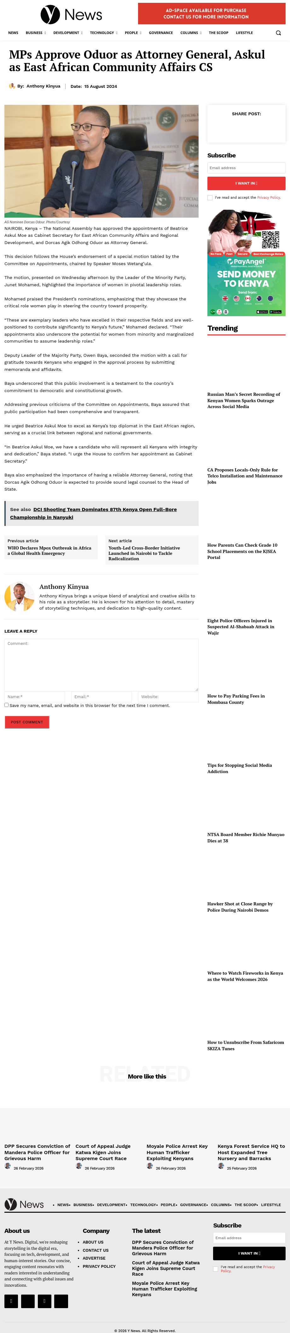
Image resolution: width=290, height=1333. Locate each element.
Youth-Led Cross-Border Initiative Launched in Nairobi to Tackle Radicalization (144, 553)
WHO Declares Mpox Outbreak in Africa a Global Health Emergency (49, 550)
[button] (278, 33)
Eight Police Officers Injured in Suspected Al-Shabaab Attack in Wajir (240, 624)
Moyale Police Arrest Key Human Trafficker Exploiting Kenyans (179, 1146)
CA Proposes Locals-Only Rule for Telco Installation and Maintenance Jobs (244, 473)
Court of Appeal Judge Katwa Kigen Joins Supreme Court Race (109, 1146)
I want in (247, 182)
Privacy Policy (268, 195)
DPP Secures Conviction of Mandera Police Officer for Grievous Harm (31, 1148)
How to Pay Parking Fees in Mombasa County (236, 697)
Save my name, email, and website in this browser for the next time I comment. (89, 705)
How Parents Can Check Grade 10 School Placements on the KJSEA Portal (242, 549)
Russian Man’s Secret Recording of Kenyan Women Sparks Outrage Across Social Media (243, 398)
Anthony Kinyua (43, 85)
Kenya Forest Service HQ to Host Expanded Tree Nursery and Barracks (250, 1148)
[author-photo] (8, 1162)
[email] (246, 168)
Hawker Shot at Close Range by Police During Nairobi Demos (240, 904)
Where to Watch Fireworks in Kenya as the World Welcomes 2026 (245, 974)
